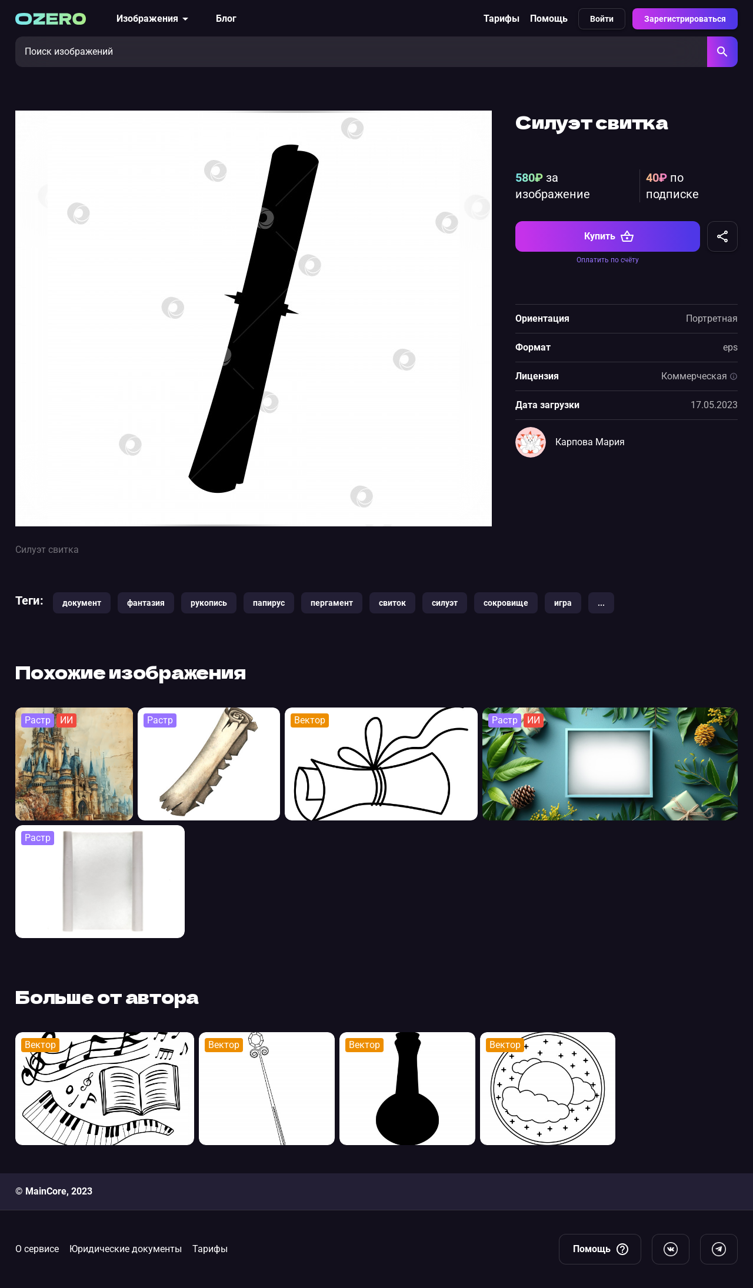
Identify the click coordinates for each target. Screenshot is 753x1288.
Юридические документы (125, 1248)
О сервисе (37, 1248)
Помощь (549, 18)
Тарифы (501, 18)
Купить (609, 236)
